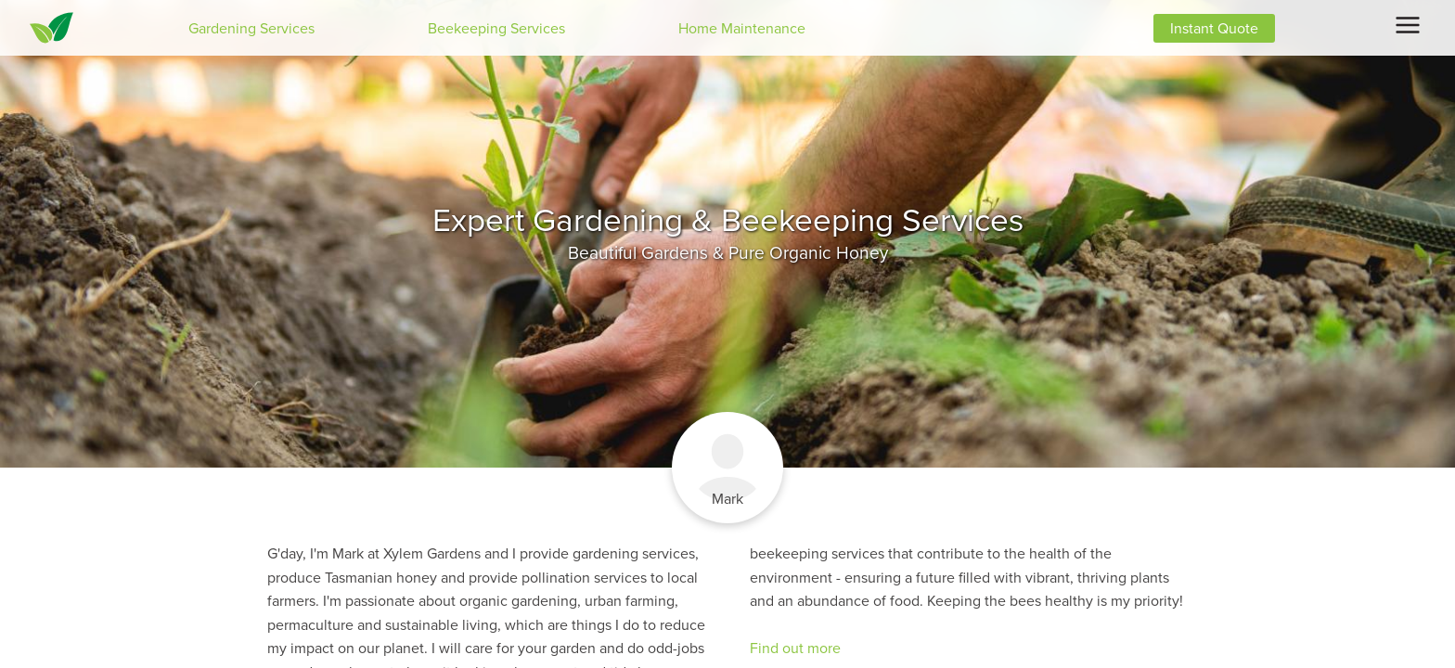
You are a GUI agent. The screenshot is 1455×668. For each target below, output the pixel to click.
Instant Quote (1214, 28)
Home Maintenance (741, 28)
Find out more (795, 648)
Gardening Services (251, 28)
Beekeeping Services (496, 28)
